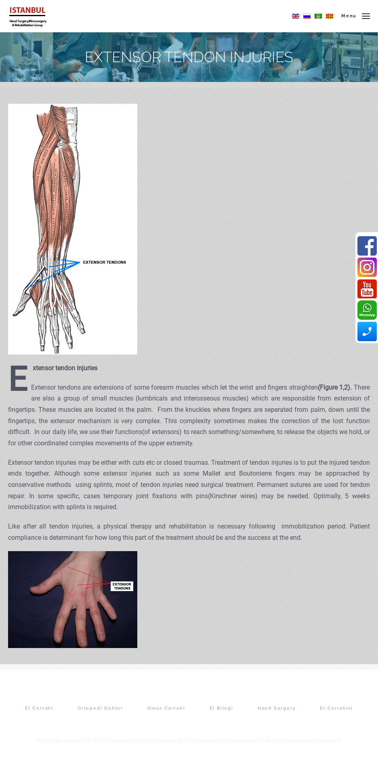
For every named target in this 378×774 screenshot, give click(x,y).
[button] (355, 16)
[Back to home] (27, 16)
